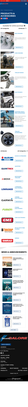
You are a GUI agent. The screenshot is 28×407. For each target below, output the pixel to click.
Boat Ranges (14, 368)
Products (4, 370)
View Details (19, 47)
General (3, 368)
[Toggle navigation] (26, 4)
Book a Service (6, 344)
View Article (17, 276)
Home (2, 10)
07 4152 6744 (4, 350)
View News (14, 329)
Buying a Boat (22, 370)
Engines (24, 368)
